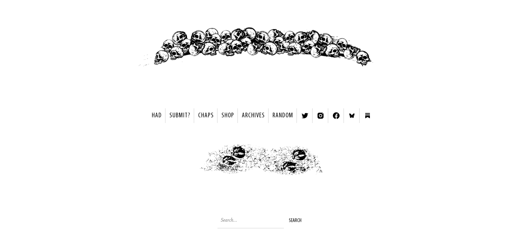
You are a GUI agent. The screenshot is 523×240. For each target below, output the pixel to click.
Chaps (206, 115)
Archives (253, 115)
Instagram (321, 116)
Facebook (336, 116)
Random (283, 115)
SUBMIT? (179, 115)
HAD (157, 115)
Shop (227, 115)
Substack (368, 116)
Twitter (305, 116)
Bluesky (352, 116)
